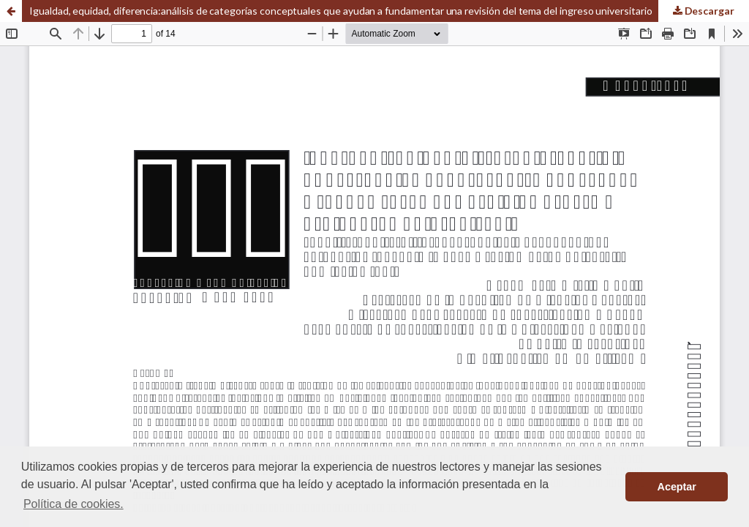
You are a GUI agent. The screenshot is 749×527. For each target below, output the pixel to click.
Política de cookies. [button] (73, 504)
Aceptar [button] (677, 487)
